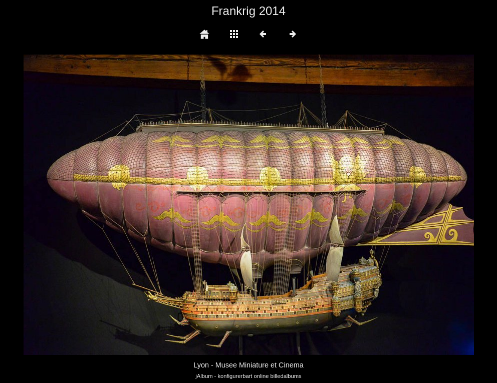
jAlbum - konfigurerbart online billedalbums (248, 376)
